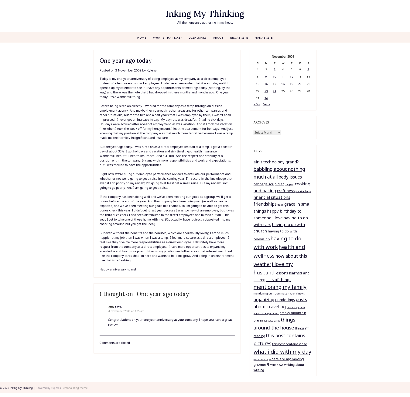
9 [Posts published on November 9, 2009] (266, 76)
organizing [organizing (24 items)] (264, 299)
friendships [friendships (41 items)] (265, 204)
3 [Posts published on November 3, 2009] (274, 69)
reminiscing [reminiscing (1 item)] (293, 307)
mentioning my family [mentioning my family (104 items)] (280, 286)
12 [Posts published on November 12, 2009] (291, 76)
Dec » (266, 104)
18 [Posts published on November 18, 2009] (283, 84)
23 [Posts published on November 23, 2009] (266, 91)
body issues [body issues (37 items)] (290, 177)
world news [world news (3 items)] (276, 365)
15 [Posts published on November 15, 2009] (257, 84)
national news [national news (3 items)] (296, 293)
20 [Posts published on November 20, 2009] (300, 84)
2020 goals (197, 37)
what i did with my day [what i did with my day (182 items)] (282, 351)
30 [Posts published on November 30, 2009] (266, 98)
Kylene (152, 70)
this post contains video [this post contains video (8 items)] (289, 344)
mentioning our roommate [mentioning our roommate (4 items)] (270, 293)
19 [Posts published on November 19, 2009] (291, 84)
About (218, 37)
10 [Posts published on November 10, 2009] (274, 76)
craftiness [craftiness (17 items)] (286, 190)
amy (111, 306)
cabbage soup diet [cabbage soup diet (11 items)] (269, 184)
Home (141, 37)
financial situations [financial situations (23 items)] (272, 197)
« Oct (257, 104)
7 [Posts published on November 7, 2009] (308, 69)
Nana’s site (264, 37)
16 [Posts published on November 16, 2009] (266, 84)
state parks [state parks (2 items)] (274, 320)
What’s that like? (167, 37)
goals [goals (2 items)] (280, 204)
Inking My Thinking (205, 13)
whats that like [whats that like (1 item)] (261, 359)
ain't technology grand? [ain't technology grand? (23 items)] (276, 162)
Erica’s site (239, 37)
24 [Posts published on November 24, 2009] (274, 91)
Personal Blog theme (75, 388)
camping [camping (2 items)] (289, 184)
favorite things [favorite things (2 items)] (303, 191)
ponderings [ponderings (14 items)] (285, 299)
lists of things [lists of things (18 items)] (278, 279)
